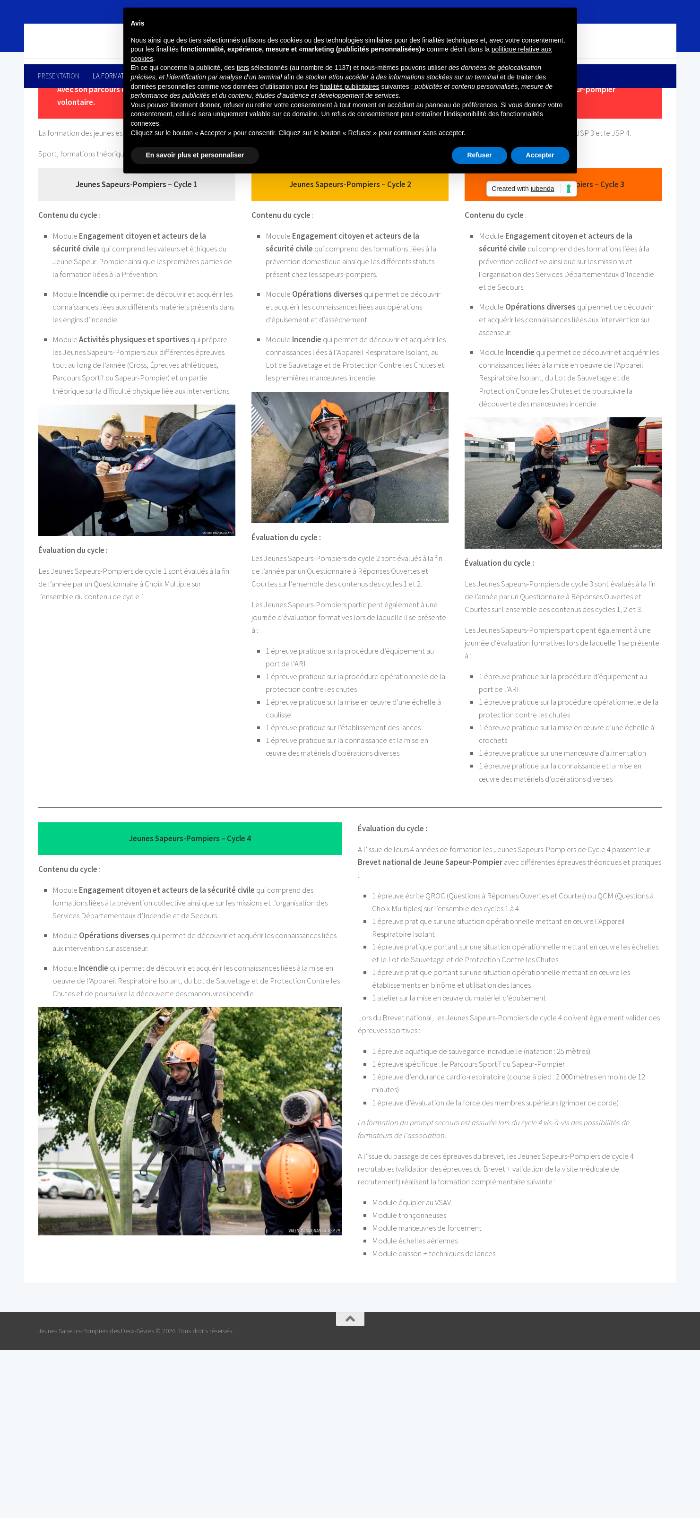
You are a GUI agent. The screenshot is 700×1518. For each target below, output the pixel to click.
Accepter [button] (540, 155)
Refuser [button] (479, 155)
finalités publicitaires (349, 86)
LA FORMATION (114, 75)
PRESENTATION (58, 75)
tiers (243, 67)
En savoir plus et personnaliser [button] (195, 155)
